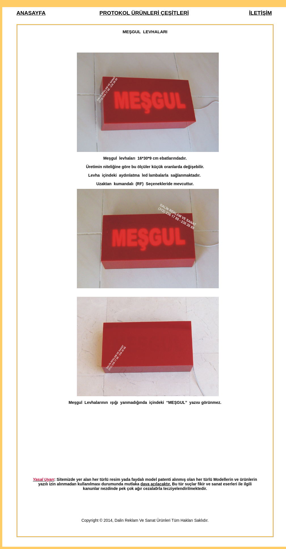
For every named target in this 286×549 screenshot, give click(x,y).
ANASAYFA (31, 13)
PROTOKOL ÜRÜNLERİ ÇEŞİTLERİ (144, 13)
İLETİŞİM (260, 13)
